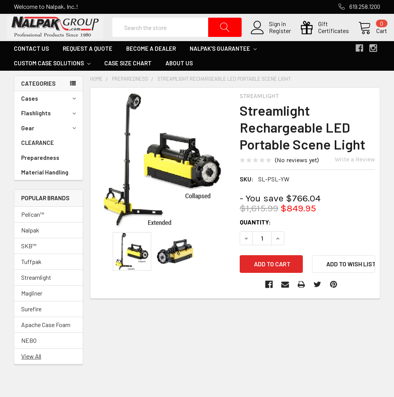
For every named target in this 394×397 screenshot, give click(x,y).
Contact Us (31, 62)
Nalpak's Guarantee (223, 62)
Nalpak (30, 244)
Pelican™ (32, 228)
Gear (48, 142)
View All (31, 370)
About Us (179, 77)
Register (273, 38)
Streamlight (36, 291)
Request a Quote (87, 62)
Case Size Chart (128, 77)
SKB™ (29, 260)
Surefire (31, 323)
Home (96, 93)
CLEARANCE (37, 157)
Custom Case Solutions (52, 77)
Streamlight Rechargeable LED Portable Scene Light (224, 93)
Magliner (31, 307)
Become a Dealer (151, 62)
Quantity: (255, 236)
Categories (38, 97)
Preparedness (40, 171)
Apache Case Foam (45, 338)
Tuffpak (31, 275)
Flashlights (48, 127)
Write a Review (355, 173)
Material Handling (44, 186)
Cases (48, 112)
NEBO (29, 354)
